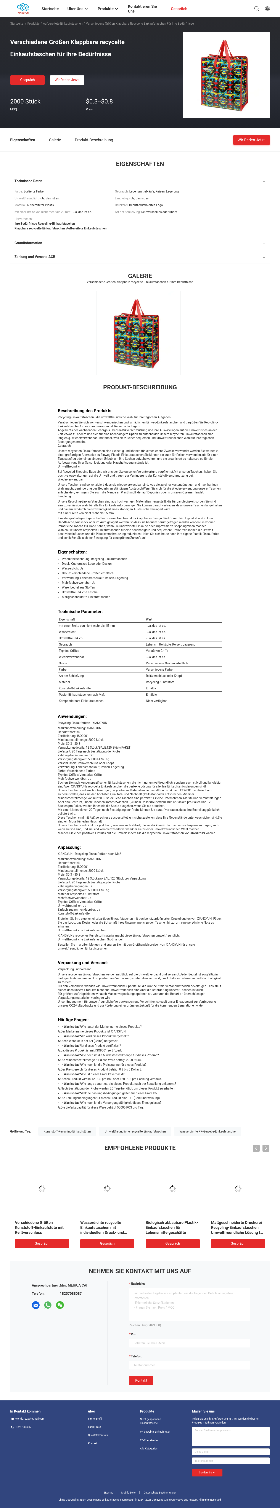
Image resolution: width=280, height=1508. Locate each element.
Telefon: (136, 1356)
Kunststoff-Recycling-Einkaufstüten (67, 1131)
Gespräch (27, 80)
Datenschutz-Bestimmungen (160, 1492)
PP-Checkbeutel (149, 1440)
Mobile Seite (128, 1492)
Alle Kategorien (149, 1448)
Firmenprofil (95, 1418)
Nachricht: (138, 1283)
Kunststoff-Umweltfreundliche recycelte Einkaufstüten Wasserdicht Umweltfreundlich (42, 1227)
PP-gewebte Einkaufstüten (155, 1431)
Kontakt (141, 1380)
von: (134, 1334)
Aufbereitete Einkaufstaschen (62, 23)
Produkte (33, 23)
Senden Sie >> (207, 1472)
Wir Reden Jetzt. (67, 80)
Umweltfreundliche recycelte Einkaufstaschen (135, 1131)
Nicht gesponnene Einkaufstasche (150, 1421)
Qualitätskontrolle (98, 1435)
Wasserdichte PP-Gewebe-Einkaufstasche (208, 1131)
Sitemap (108, 1492)
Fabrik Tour (94, 1426)
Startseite (16, 23)
